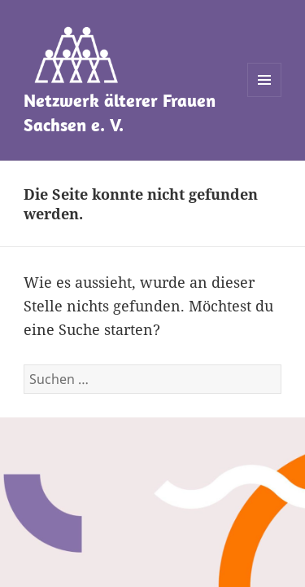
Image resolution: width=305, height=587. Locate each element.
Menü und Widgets (264, 96)
